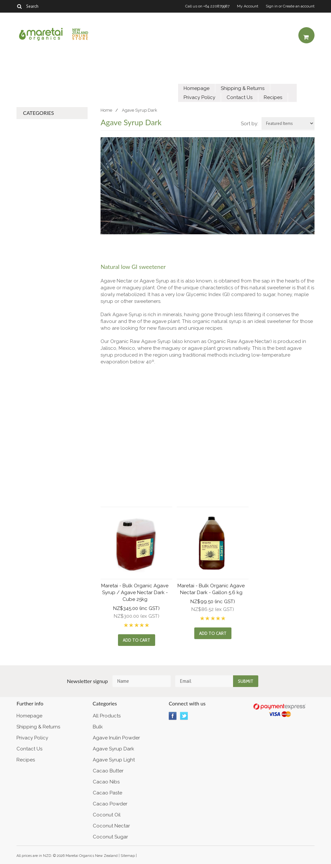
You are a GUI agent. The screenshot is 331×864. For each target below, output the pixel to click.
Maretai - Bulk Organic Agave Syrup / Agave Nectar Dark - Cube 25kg (134, 592)
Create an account (299, 6)
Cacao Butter (108, 771)
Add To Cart (136, 640)
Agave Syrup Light (114, 760)
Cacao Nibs (106, 782)
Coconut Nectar (111, 826)
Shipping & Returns (242, 88)
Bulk (98, 727)
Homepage (196, 88)
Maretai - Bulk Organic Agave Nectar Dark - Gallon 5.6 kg (211, 589)
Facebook (173, 716)
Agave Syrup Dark (113, 749)
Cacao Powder (110, 804)
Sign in (272, 6)
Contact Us (239, 97)
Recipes (273, 97)
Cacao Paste (107, 793)
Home (106, 110)
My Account (247, 6)
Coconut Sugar (110, 837)
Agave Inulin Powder (116, 738)
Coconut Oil (107, 815)
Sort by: (249, 124)
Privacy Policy (199, 97)
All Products (107, 716)
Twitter (184, 716)
